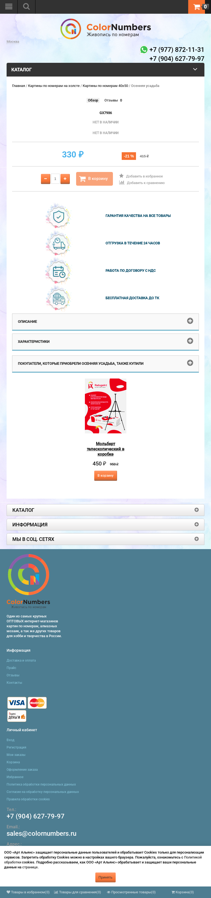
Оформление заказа (22, 770)
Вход (10, 740)
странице (30, 867)
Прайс (11, 668)
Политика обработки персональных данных (41, 784)
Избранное (15, 777)
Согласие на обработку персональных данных (43, 792)
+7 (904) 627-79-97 (36, 816)
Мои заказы (16, 755)
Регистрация (16, 747)
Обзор (93, 100)
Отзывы (111, 100)
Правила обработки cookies (28, 799)
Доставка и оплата (21, 660)
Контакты (14, 683)
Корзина (13, 762)
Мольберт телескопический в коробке (105, 449)
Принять (106, 877)
